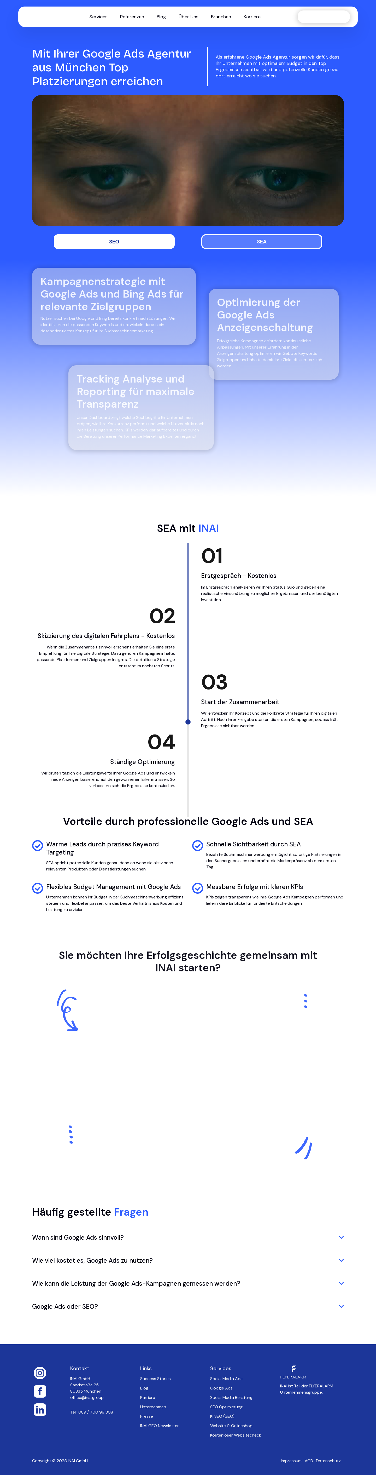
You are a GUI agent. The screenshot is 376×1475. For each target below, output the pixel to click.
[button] (98, 17)
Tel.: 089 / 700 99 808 (91, 1412)
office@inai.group (87, 1397)
